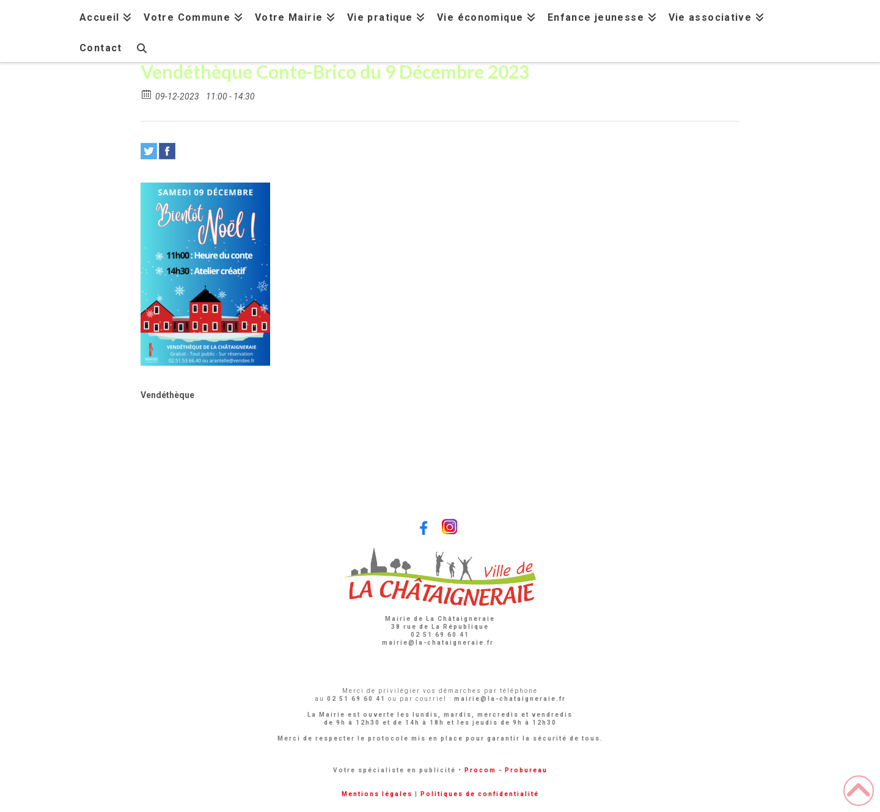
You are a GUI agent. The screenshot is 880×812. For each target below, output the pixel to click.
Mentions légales (377, 794)
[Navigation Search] (141, 46)
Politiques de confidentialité (479, 794)
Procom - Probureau (506, 770)
